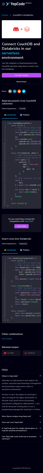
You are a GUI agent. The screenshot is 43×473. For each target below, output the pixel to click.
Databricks (29, 353)
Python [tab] (24, 114)
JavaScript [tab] (10, 114)
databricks (23, 244)
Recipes (5, 15)
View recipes (7, 338)
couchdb (22, 108)
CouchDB (8, 353)
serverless (10, 53)
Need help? (21, 81)
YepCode (28, 221)
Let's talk (21, 226)
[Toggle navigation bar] (3, 4)
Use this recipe (21, 75)
